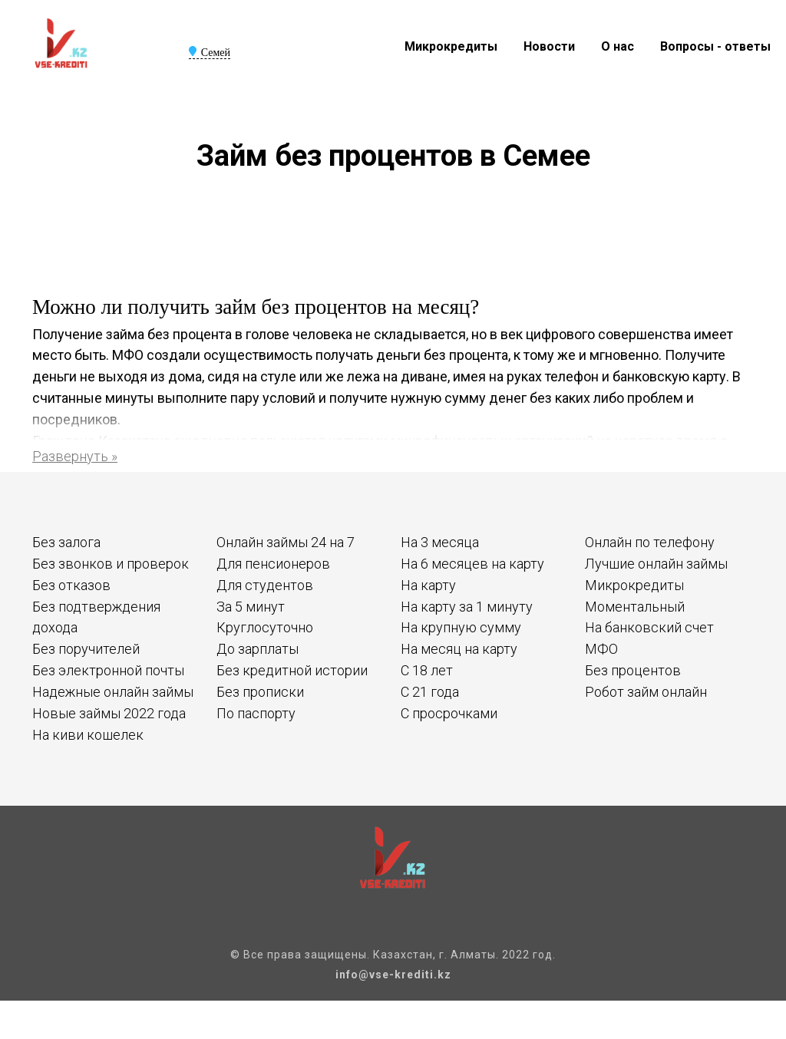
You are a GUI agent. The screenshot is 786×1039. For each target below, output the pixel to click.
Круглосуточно (264, 627)
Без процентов (633, 670)
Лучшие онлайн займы (656, 564)
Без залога (66, 542)
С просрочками (449, 713)
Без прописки (260, 692)
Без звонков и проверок (110, 564)
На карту (428, 585)
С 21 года (430, 692)
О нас (617, 46)
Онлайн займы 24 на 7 (285, 542)
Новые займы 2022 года (109, 713)
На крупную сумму (461, 627)
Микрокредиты (451, 46)
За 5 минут (250, 607)
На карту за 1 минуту (467, 607)
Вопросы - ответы (715, 46)
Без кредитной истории (292, 670)
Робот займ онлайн (646, 692)
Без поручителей (86, 649)
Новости (549, 46)
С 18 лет (427, 670)
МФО (601, 649)
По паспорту (256, 713)
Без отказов (71, 585)
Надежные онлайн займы (112, 692)
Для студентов (264, 585)
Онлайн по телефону (650, 542)
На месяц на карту (459, 649)
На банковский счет (649, 627)
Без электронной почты (108, 670)
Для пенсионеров (273, 564)
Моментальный (635, 607)
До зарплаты (257, 649)
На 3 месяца (440, 542)
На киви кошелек (88, 735)
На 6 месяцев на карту (472, 564)
